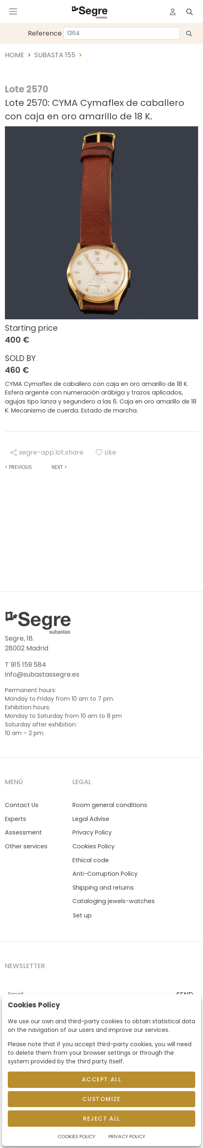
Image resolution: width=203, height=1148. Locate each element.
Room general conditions (109, 805)
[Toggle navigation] (13, 11)
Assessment (23, 832)
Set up (82, 915)
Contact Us (21, 805)
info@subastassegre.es (42, 674)
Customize (101, 1099)
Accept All (101, 1079)
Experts (15, 819)
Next (59, 467)
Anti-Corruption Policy (105, 874)
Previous (18, 467)
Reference (45, 33)
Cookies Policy (93, 846)
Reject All (101, 1118)
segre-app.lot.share (46, 452)
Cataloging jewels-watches (113, 901)
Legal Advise (90, 819)
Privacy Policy (92, 832)
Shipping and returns (103, 887)
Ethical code (90, 860)
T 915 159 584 (25, 664)
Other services (26, 846)
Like (106, 452)
